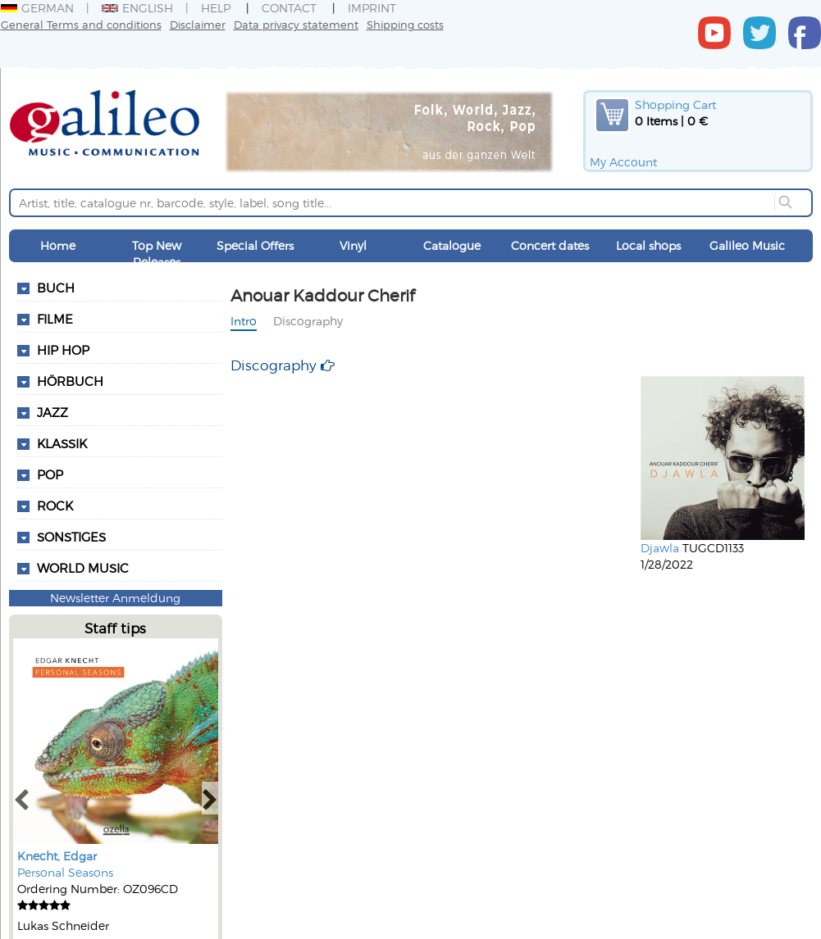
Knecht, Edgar (57, 856)
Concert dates (550, 245)
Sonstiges (71, 536)
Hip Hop (63, 349)
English (137, 8)
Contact (289, 8)
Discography (308, 321)
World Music (83, 567)
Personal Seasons (65, 872)
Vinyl (353, 245)
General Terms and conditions (81, 24)
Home (57, 245)
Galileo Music (747, 245)
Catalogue (452, 245)
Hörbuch (70, 381)
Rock (55, 505)
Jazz (52, 412)
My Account (623, 162)
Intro (243, 321)
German (37, 8)
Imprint (372, 8)
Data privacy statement (296, 24)
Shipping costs (405, 24)
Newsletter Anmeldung (115, 598)
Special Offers (255, 245)
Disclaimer (198, 24)
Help (215, 8)
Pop (50, 474)
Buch (56, 287)
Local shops (648, 245)
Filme (55, 318)
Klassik (62, 443)
